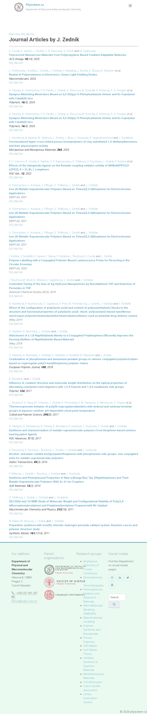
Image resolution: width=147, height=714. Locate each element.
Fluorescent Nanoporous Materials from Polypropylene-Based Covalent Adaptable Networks (67, 55)
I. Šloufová (77, 256)
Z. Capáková (50, 303)
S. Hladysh (15, 331)
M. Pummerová (78, 303)
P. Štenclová (16, 450)
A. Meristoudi (105, 402)
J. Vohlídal (55, 70)
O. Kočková (102, 90)
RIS (23, 34)
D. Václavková (31, 426)
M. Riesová (26, 521)
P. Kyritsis (120, 161)
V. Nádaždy (69, 70)
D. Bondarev (16, 378)
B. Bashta (31, 137)
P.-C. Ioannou (16, 161)
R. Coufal (14, 51)
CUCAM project (92, 682)
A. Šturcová (74, 90)
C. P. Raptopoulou (60, 161)
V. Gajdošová (54, 280)
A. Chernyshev (30, 90)
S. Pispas (119, 402)
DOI (11, 63)
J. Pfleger (47, 185)
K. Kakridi (43, 161)
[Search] (117, 597)
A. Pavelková (16, 303)
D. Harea (39, 256)
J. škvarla (14, 402)
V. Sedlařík (26, 256)
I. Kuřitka (31, 70)
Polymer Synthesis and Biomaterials (91, 629)
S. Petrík (69, 51)
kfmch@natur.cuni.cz (24, 601)
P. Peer (63, 303)
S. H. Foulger (118, 90)
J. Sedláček (126, 137)
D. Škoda (94, 70)
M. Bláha (14, 521)
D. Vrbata (46, 426)
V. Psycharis (94, 161)
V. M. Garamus (87, 402)
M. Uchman (41, 402)
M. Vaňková (44, 137)
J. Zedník (38, 51)
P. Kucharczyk (33, 303)
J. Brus (69, 137)
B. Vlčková (40, 280)
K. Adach (26, 51)
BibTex (30, 34)
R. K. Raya (27, 402)
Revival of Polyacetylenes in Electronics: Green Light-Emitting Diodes (53, 74)
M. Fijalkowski (88, 51)
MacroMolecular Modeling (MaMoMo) (93, 609)
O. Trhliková (79, 161)
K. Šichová (31, 450)
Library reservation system (90, 698)
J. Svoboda (81, 137)
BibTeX (18, 63)
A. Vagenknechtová (101, 137)
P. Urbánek (63, 256)
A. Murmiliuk (30, 331)
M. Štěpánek (87, 355)
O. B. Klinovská (53, 51)
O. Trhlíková (61, 185)
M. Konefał (88, 90)
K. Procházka (69, 402)
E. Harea (50, 256)
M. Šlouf (27, 280)
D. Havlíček (58, 355)
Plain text (14, 34)
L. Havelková (16, 137)
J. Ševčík (82, 70)
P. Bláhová (15, 473)
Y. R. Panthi (46, 90)
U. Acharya (33, 185)
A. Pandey (15, 90)
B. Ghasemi (107, 70)
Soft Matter (90, 645)
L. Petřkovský (17, 70)
